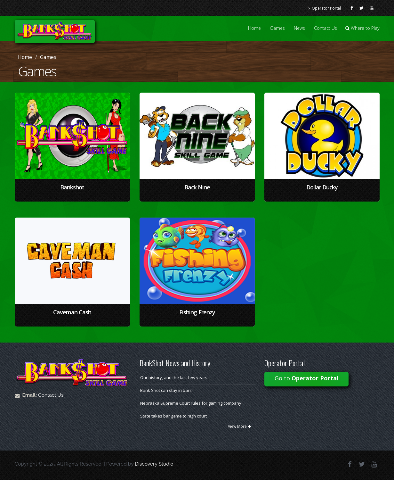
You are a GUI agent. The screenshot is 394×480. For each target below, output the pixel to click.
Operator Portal (325, 8)
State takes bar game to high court (173, 416)
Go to (306, 378)
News (299, 28)
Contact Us (325, 28)
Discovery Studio (154, 464)
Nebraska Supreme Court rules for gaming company (190, 403)
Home (254, 28)
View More (239, 426)
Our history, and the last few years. (174, 377)
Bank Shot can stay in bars (166, 390)
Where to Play (362, 28)
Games (277, 28)
